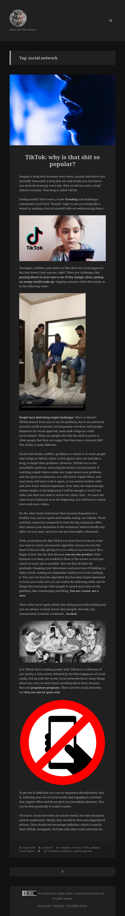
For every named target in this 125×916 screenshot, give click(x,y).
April (27, 847)
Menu (110, 20)
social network (27, 851)
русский (87, 851)
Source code (44, 905)
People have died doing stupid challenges (46, 417)
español (77, 851)
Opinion (49, 847)
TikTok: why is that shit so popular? (62, 160)
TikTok (85, 847)
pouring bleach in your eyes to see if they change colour (55, 277)
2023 (32, 847)
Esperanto (66, 851)
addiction (95, 847)
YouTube (76, 847)
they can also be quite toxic (42, 692)
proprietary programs (45, 687)
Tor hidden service (77, 905)
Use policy (58, 905)
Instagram (65, 847)
